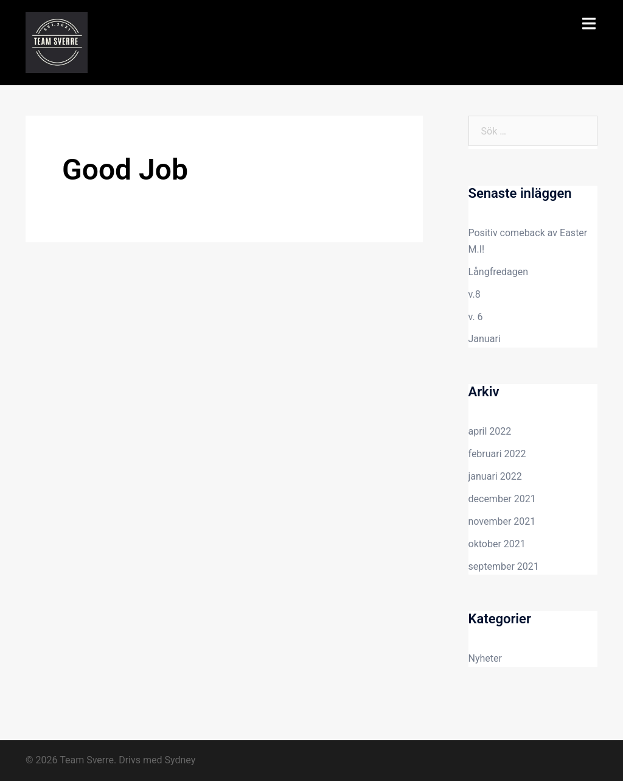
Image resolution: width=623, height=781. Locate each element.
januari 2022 (495, 476)
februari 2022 (497, 454)
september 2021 (503, 566)
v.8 (474, 294)
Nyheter (485, 658)
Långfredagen (498, 272)
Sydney (179, 760)
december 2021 (502, 499)
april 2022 (490, 431)
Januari (484, 339)
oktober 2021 (497, 544)
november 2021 (502, 521)
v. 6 (475, 317)
